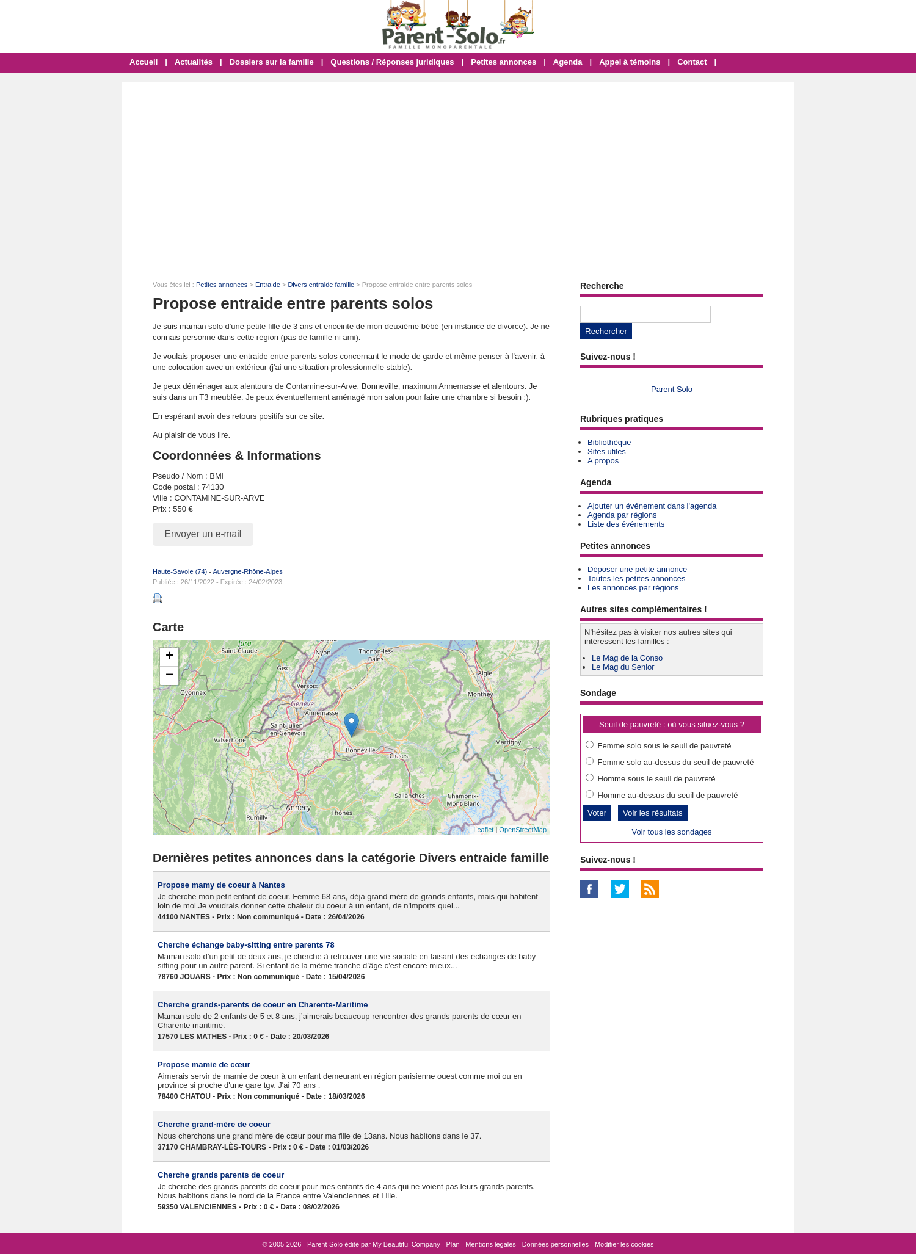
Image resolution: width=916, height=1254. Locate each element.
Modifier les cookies (624, 1244)
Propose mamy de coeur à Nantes (221, 885)
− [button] (169, 676)
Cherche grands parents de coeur (221, 1175)
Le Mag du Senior (623, 667)
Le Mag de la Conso (627, 657)
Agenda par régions (621, 515)
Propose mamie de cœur (204, 1064)
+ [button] (169, 657)
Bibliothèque (609, 442)
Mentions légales (490, 1244)
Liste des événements (625, 524)
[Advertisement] (458, 174)
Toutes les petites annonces (636, 578)
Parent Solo (671, 389)
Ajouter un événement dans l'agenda (651, 505)
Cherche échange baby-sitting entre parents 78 (246, 944)
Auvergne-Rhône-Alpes (247, 571)
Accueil (143, 62)
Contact (692, 62)
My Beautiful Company (406, 1244)
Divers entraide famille (321, 284)
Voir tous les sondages (672, 831)
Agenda (568, 62)
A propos (603, 460)
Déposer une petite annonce (637, 569)
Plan (453, 1244)
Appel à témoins (629, 62)
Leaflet (483, 829)
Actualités (194, 62)
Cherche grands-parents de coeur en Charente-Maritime (263, 1004)
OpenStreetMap (523, 829)
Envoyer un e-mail (203, 534)
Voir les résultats (653, 812)
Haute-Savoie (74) (180, 571)
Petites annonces (503, 62)
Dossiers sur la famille (272, 62)
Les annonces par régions (633, 587)
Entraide (267, 284)
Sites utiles (606, 451)
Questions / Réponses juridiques (392, 62)
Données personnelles (555, 1244)
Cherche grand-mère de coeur (214, 1124)
